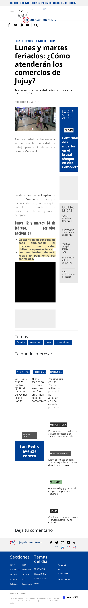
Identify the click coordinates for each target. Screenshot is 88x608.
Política (14, 3)
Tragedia (53, 511)
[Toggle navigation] (12, 13)
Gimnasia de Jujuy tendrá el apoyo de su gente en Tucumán (62, 491)
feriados (21, 342)
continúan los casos (58, 372)
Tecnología (27, 584)
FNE (24, 579)
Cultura (73, 3)
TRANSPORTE (40, 574)
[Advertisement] (37, 318)
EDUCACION (39, 569)
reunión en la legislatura (43, 372)
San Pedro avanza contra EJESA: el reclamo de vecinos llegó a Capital (21, 390)
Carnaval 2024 (63, 342)
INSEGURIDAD (40, 578)
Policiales (46, 3)
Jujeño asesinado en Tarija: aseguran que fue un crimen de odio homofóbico (39, 390)
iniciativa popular (23, 372)
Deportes (35, 3)
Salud (64, 3)
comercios (35, 342)
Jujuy (48, 342)
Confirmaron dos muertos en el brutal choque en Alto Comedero (68, 236)
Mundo (56, 3)
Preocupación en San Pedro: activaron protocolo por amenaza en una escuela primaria (56, 393)
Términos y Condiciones (18, 593)
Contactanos (64, 579)
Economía (24, 3)
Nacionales (15, 569)
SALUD (37, 583)
